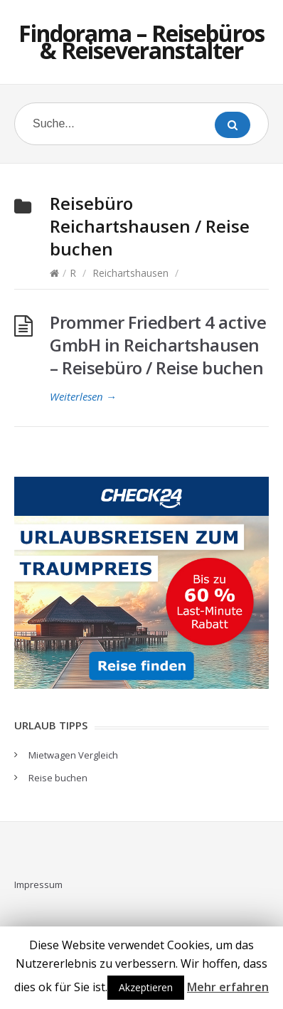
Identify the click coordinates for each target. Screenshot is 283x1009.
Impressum (38, 884)
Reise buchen (57, 777)
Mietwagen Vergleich (73, 755)
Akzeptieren (146, 987)
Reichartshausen (130, 273)
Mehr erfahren (228, 987)
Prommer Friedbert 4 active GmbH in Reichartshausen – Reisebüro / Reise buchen (158, 344)
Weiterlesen (83, 396)
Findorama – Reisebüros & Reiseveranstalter (141, 41)
